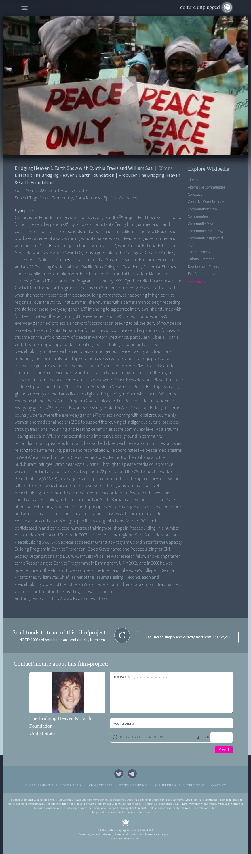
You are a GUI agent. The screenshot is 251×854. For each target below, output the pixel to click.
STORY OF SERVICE (133, 785)
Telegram (132, 773)
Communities (198, 216)
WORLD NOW (193, 785)
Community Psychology (205, 231)
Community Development (207, 223)
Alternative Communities (206, 187)
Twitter (118, 773)
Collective (195, 194)
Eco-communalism (202, 273)
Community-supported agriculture (205, 241)
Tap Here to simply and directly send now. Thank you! (187, 637)
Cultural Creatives (201, 259)
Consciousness (199, 252)
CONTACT (218, 785)
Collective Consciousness (206, 201)
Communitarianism (202, 209)
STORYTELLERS (100, 785)
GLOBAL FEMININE (39, 785)
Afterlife (193, 179)
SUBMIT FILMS (165, 785)
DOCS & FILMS (70, 785)
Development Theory (203, 266)
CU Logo (125, 822)
